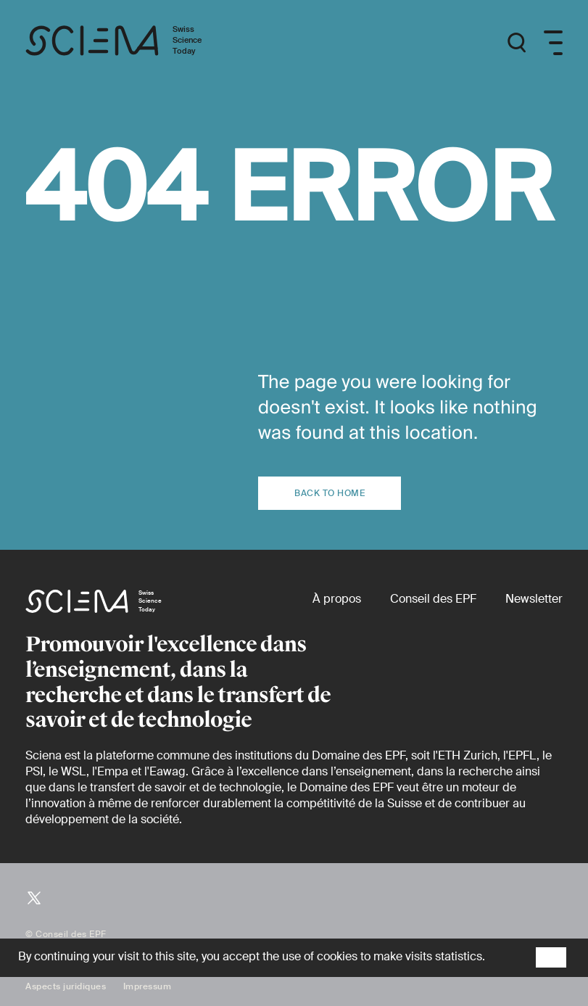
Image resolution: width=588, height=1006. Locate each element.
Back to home (329, 493)
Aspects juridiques (65, 986)
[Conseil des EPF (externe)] (433, 598)
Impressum (147, 986)
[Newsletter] (534, 598)
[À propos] (336, 598)
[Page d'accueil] (128, 43)
